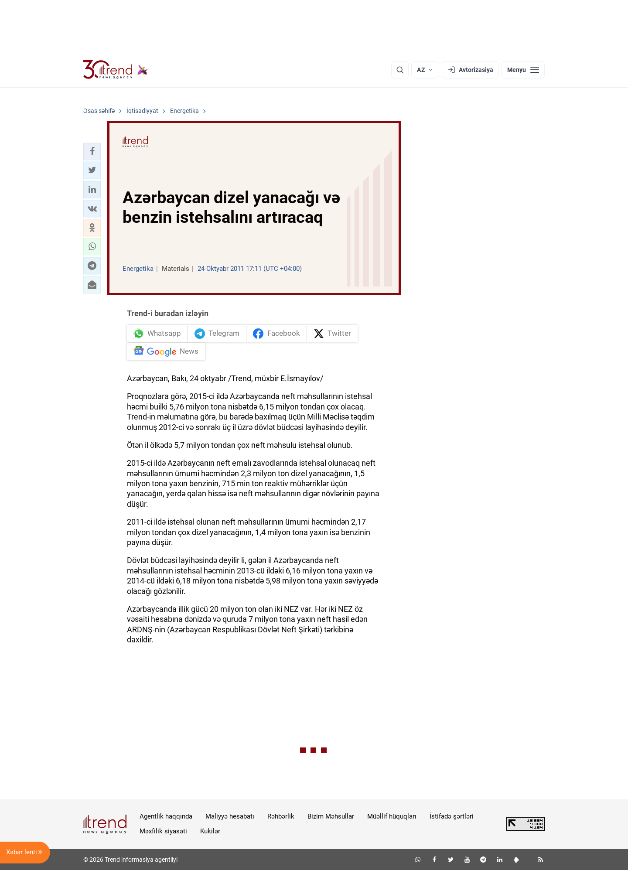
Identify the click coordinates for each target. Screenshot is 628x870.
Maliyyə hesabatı (229, 816)
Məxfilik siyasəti (163, 831)
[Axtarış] (400, 69)
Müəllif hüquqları (391, 816)
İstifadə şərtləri (452, 816)
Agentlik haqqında (166, 816)
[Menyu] (523, 69)
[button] (92, 151)
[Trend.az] (115, 69)
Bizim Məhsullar (330, 816)
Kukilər (210, 831)
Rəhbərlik (280, 816)
